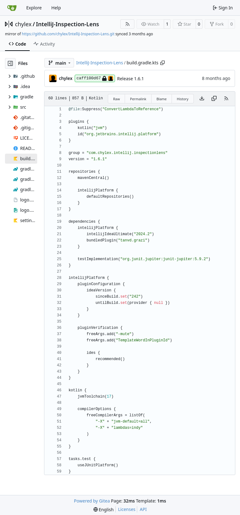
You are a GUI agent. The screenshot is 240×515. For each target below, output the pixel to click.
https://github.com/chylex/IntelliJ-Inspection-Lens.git (68, 34)
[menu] (103, 510)
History (182, 99)
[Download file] (202, 98)
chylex (23, 24)
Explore (34, 8)
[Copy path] (162, 63)
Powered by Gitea (92, 501)
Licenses (127, 509)
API (143, 509)
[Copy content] (214, 98)
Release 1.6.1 (130, 79)
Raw (116, 99)
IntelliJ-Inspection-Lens (67, 24)
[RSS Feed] (127, 24)
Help (56, 8)
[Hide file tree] (10, 63)
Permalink (138, 99)
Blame (162, 99)
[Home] (12, 7)
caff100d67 (95, 78)
